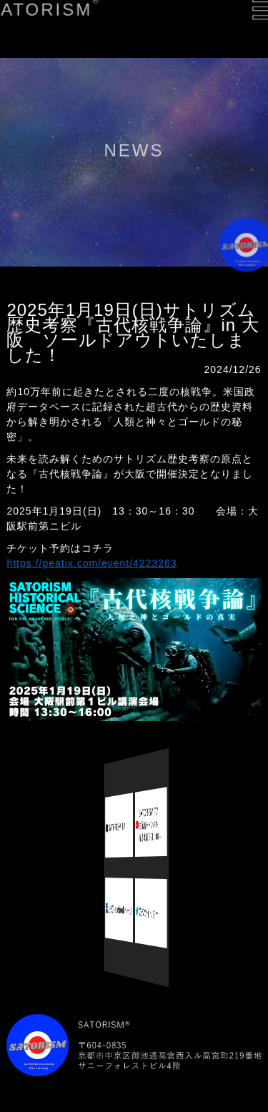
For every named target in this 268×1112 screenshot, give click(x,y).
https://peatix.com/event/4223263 (91, 563)
